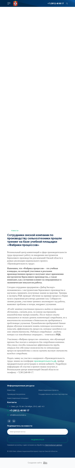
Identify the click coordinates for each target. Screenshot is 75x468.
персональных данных (53, 445)
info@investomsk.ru (18, 415)
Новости (14, 230)
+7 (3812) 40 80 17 (56, 3)
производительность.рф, (45, 361)
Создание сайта (37, 463)
